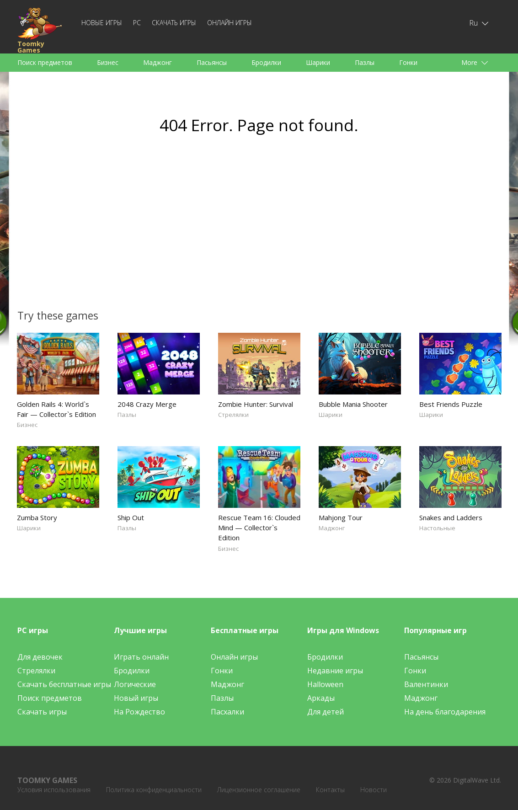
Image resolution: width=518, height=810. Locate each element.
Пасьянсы (212, 62)
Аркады (321, 698)
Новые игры (101, 22)
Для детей (325, 712)
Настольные (437, 528)
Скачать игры (174, 22)
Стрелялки (233, 414)
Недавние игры (335, 671)
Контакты (330, 789)
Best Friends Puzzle (450, 404)
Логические (135, 684)
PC (137, 22)
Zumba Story (37, 517)
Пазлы (364, 62)
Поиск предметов (44, 62)
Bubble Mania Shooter (353, 404)
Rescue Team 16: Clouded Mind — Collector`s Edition (259, 527)
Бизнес (107, 62)
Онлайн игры (229, 22)
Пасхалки (227, 712)
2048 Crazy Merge (146, 404)
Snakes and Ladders (450, 517)
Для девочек (40, 657)
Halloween (325, 684)
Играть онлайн (141, 657)
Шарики (318, 62)
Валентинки (426, 684)
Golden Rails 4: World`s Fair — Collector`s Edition (56, 409)
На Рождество (139, 712)
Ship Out (130, 517)
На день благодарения (445, 712)
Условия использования (54, 789)
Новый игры (136, 698)
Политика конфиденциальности (154, 789)
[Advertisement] (172, 227)
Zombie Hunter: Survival (255, 404)
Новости (373, 789)
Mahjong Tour (341, 517)
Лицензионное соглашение (258, 789)
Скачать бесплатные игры (64, 684)
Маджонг (157, 62)
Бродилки (266, 62)
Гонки (408, 62)
